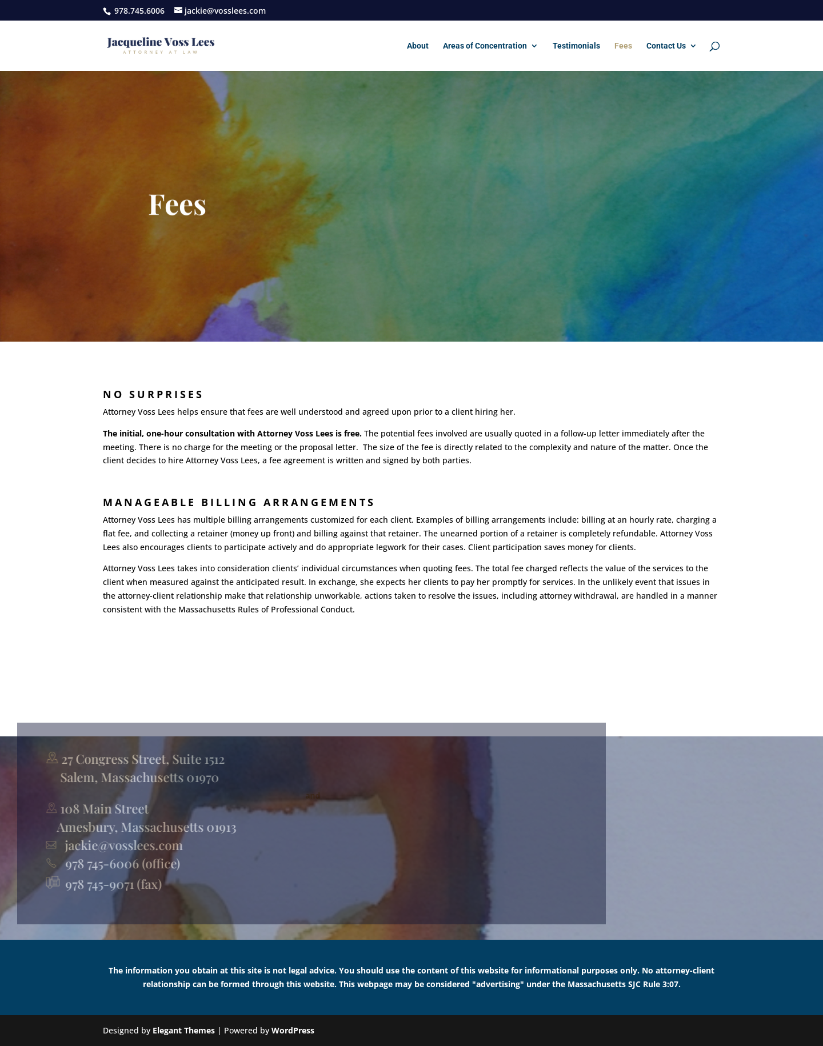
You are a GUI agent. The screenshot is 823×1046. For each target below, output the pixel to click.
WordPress (292, 1030)
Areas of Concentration (485, 46)
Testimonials (576, 46)
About (418, 46)
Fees (623, 46)
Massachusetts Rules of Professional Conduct (265, 629)
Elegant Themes (184, 1030)
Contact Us (666, 46)
